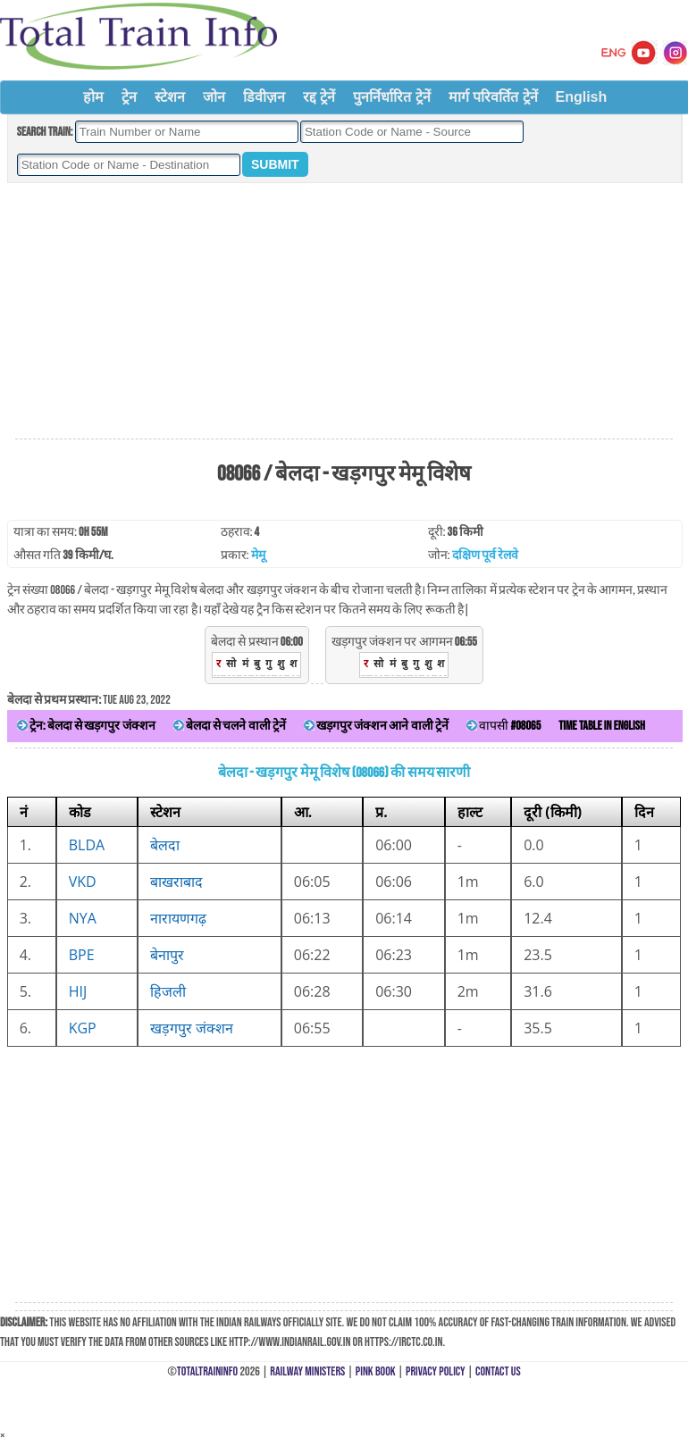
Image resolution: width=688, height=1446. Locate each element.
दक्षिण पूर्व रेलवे (485, 555)
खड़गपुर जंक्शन (191, 1028)
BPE (82, 955)
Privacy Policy (436, 1371)
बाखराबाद (176, 881)
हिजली (168, 991)
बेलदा (165, 845)
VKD (82, 881)
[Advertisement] (344, 312)
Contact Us (498, 1371)
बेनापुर (167, 955)
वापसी (503, 725)
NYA (82, 918)
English (582, 96)
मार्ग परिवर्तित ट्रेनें (493, 96)
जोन (214, 96)
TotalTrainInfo (207, 1371)
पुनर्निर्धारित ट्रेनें (391, 96)
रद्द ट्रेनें (319, 96)
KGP (82, 1028)
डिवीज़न (264, 96)
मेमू (258, 555)
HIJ (78, 991)
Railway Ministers (307, 1371)
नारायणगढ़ (178, 918)
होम (93, 96)
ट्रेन (129, 96)
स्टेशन (170, 96)
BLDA (87, 845)
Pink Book (376, 1371)
